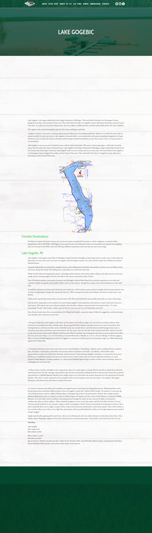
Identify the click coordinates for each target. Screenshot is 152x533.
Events (85, 4)
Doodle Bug (44, 338)
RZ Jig (104, 335)
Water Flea (41, 341)
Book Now (53, 4)
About (44, 4)
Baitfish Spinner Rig (80, 359)
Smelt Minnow (40, 359)
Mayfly (83, 335)
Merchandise (95, 4)
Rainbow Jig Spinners (35, 396)
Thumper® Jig (73, 393)
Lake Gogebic (32, 145)
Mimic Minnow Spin (58, 393)
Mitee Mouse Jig (116, 338)
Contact (105, 4)
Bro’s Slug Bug (40, 418)
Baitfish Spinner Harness (50, 375)
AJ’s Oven (77, 4)
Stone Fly (75, 335)
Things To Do (65, 4)
